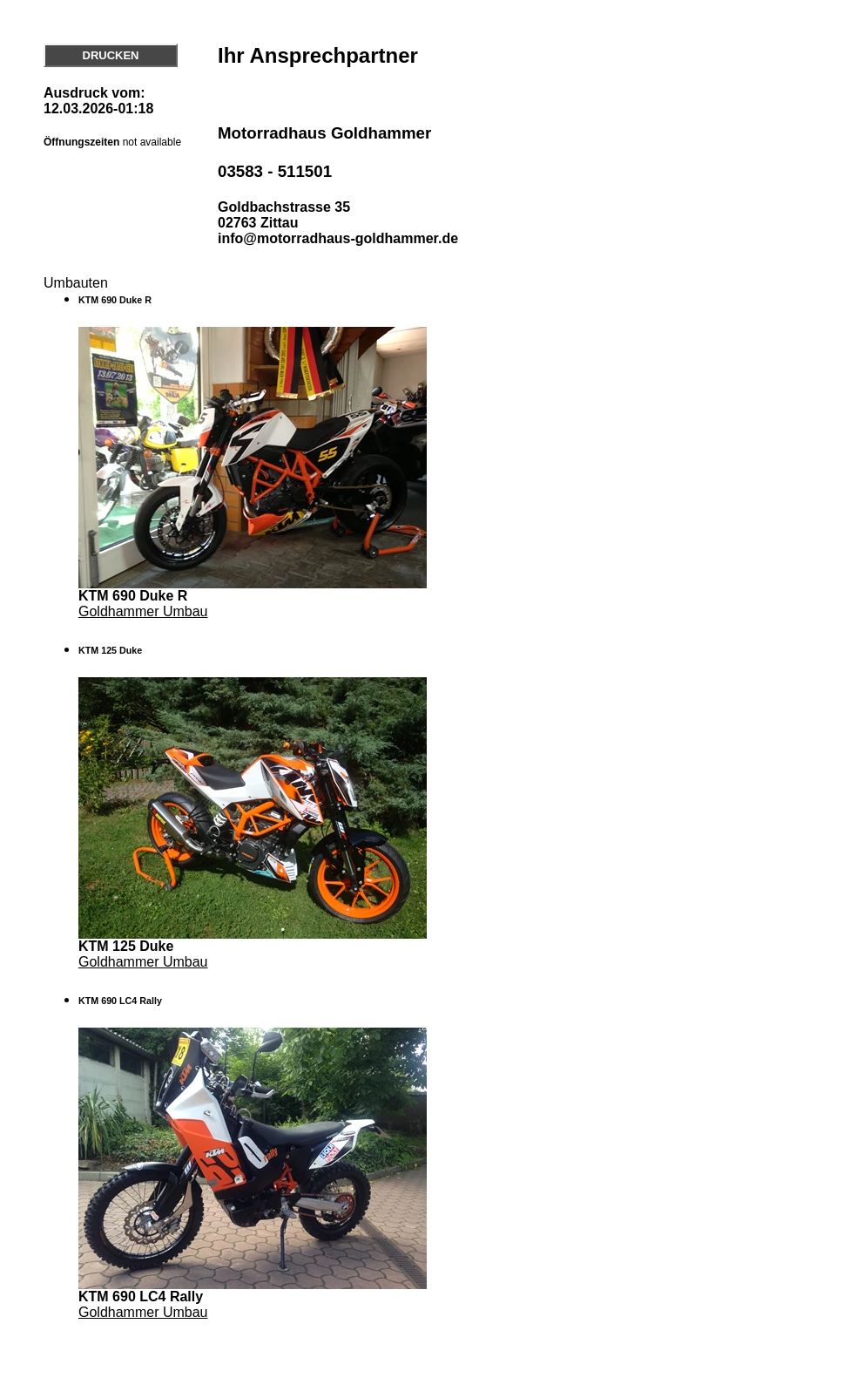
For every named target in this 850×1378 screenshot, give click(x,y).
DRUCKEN (111, 55)
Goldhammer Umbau (143, 611)
